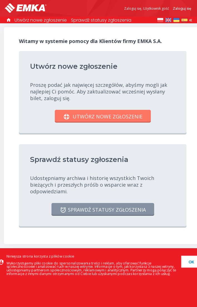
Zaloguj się (182, 8)
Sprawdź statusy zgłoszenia (101, 20)
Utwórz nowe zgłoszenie (40, 20)
